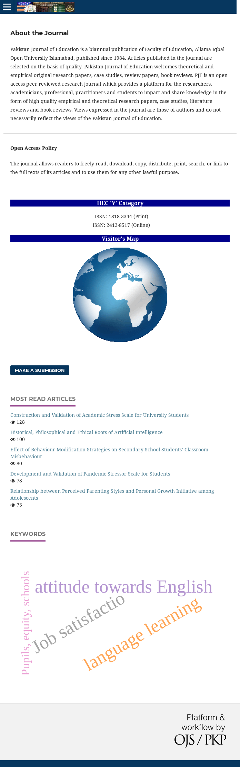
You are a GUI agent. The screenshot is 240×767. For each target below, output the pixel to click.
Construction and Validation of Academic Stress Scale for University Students (99, 415)
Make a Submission (40, 370)
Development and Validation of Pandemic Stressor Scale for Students (90, 473)
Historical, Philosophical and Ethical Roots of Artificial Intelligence (86, 432)
